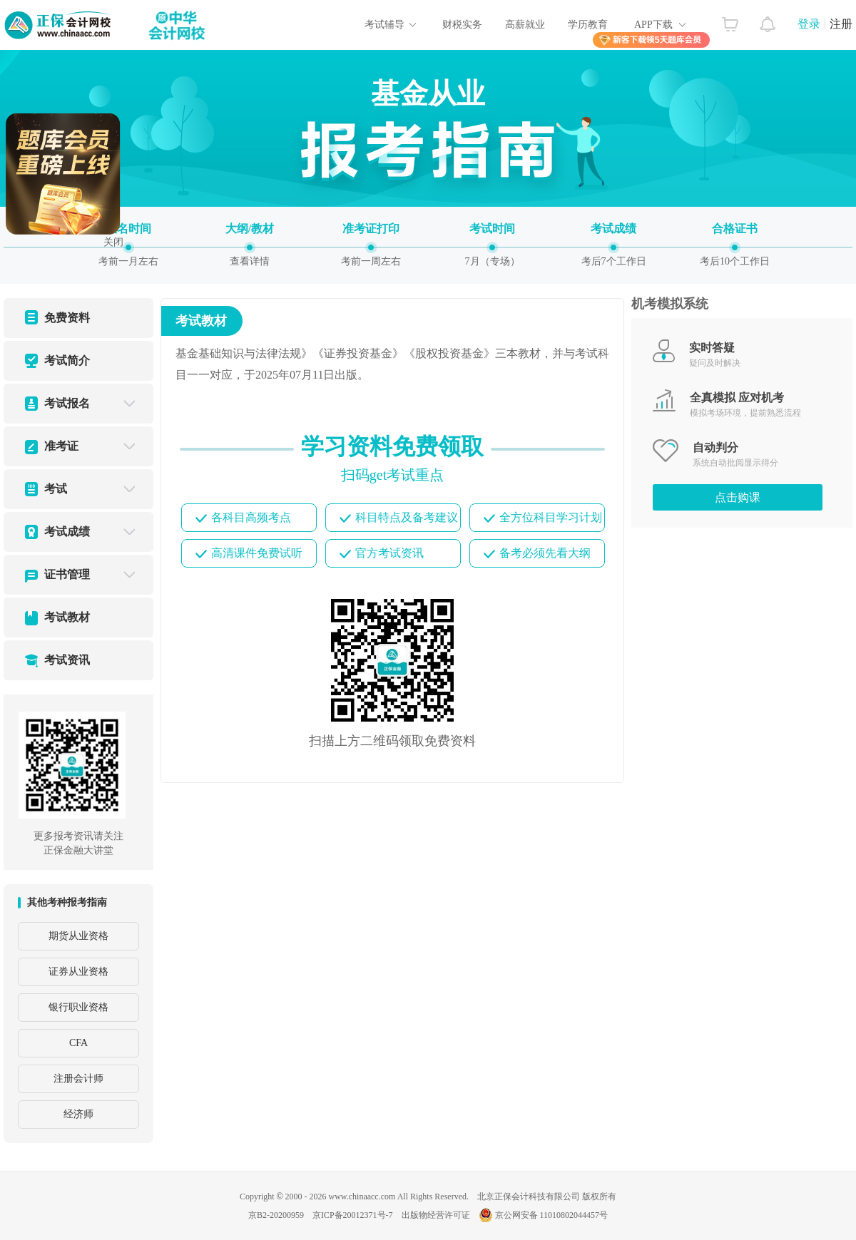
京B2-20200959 (276, 1215)
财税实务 (462, 24)
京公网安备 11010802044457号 (543, 1215)
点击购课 (737, 497)
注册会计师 (78, 1078)
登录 (809, 24)
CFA (78, 1042)
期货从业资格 (78, 936)
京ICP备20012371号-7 (352, 1215)
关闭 (113, 237)
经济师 (78, 1114)
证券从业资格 (78, 971)
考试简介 (67, 360)
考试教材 (67, 617)
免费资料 (67, 318)
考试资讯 (67, 660)
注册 (841, 24)
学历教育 (588, 24)
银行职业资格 (78, 1007)
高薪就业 (525, 24)
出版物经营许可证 (436, 1215)
